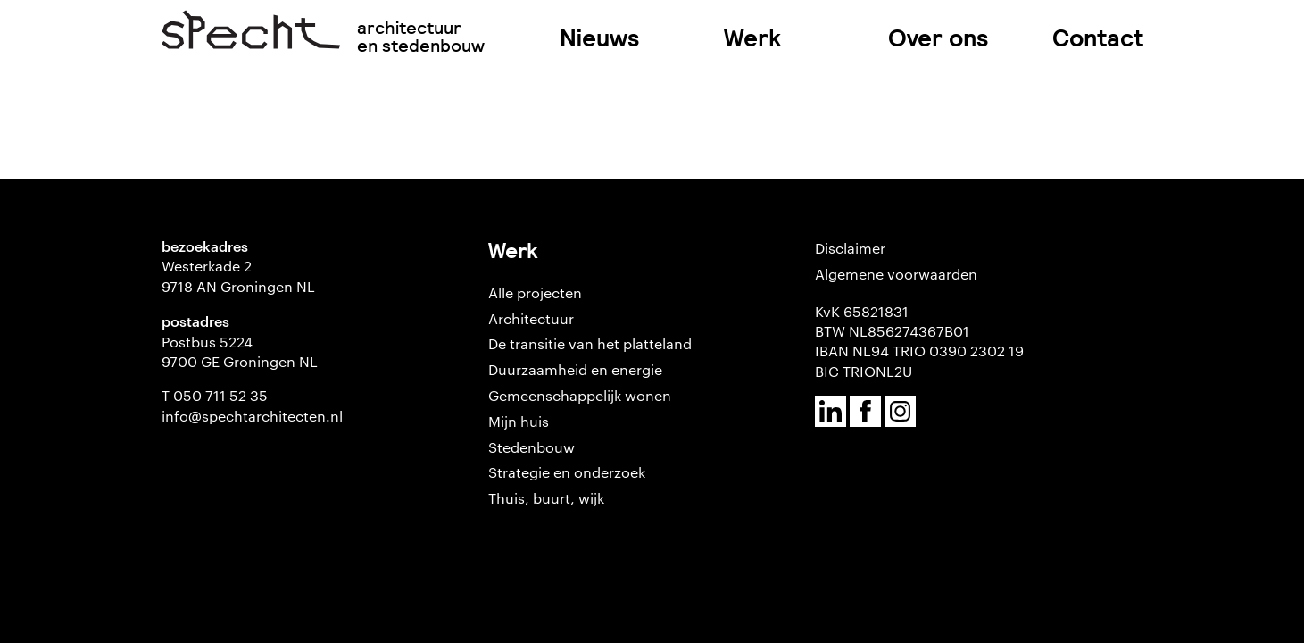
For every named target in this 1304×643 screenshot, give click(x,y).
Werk (752, 38)
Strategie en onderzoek (566, 472)
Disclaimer (850, 247)
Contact (1097, 38)
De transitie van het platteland (590, 343)
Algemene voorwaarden (896, 273)
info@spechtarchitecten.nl (252, 415)
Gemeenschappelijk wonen (579, 395)
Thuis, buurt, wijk (546, 498)
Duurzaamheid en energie (575, 369)
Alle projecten (535, 292)
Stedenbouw (531, 447)
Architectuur (531, 318)
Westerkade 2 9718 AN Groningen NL (238, 275)
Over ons (938, 38)
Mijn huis (518, 421)
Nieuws (600, 38)
